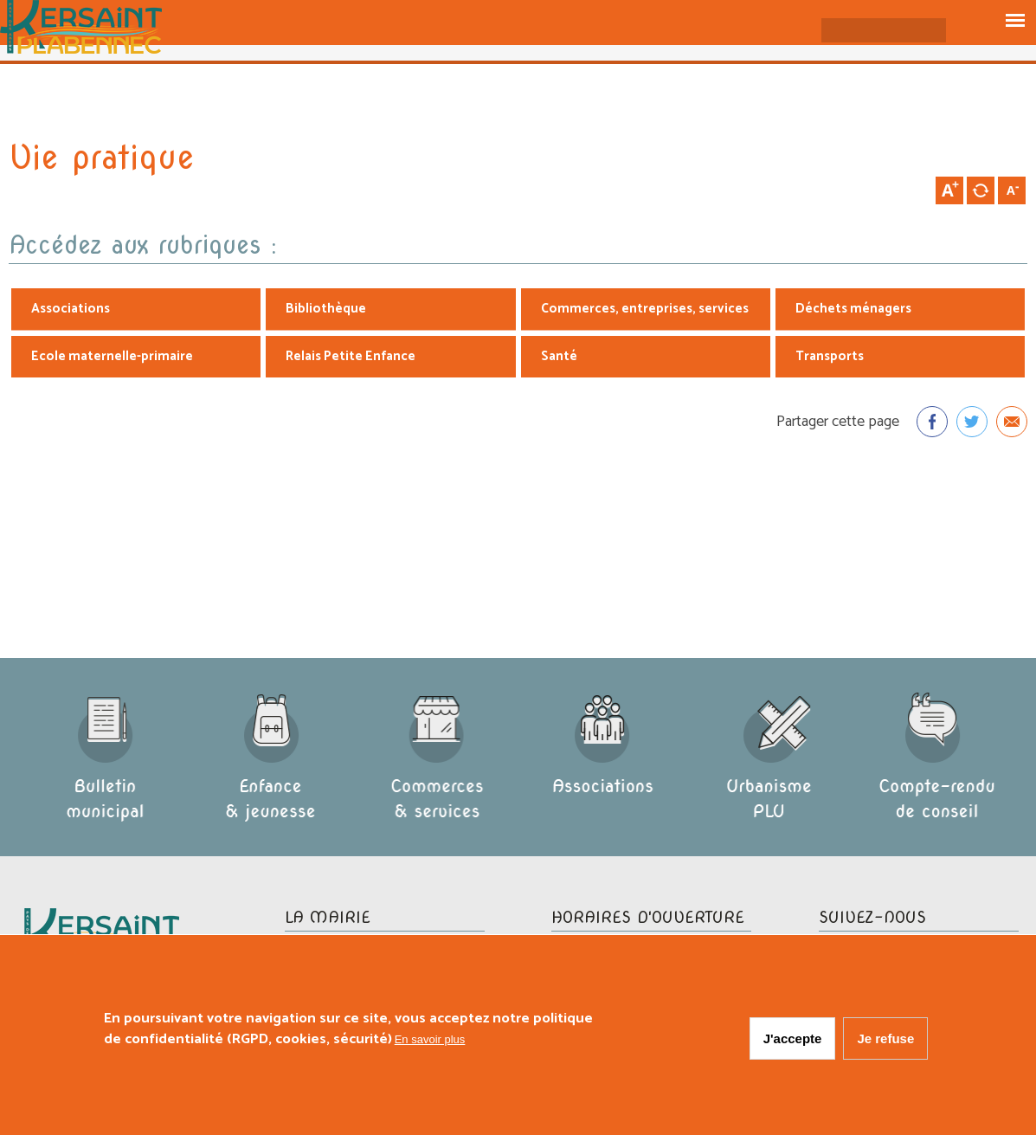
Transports (829, 357)
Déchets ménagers (853, 309)
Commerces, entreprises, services (645, 309)
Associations (70, 309)
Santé (559, 357)
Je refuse (885, 1042)
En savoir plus (430, 1041)
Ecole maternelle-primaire (112, 357)
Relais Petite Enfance (350, 357)
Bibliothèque (326, 309)
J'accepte (792, 1042)
